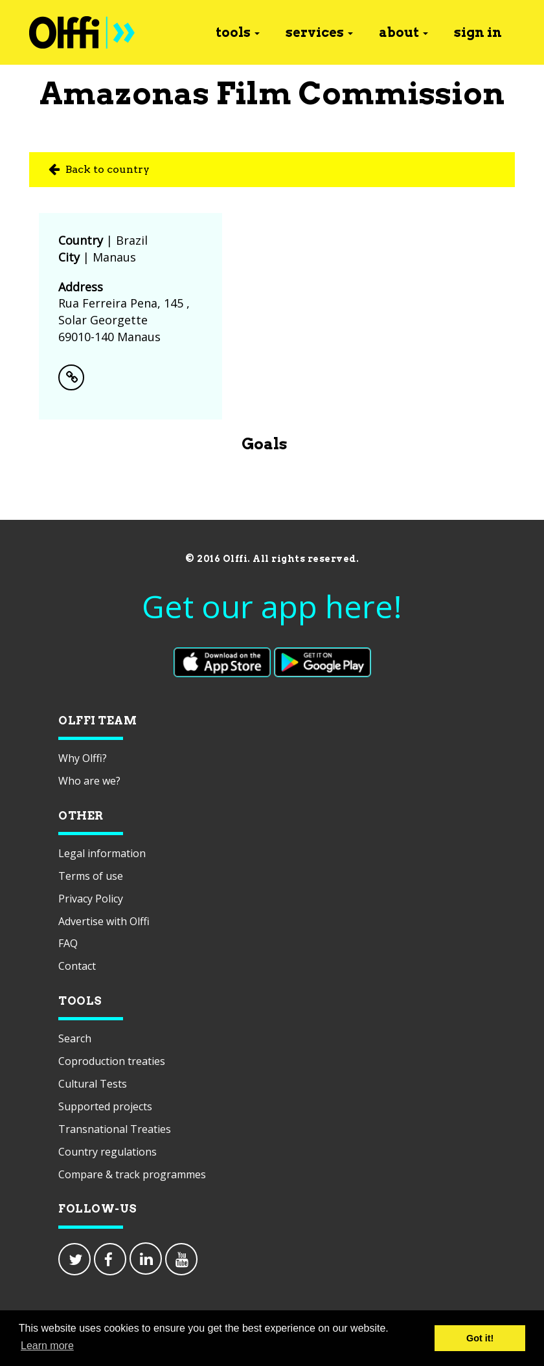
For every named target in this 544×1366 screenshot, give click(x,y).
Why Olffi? (82, 758)
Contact (77, 966)
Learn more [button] (47, 1345)
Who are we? (89, 781)
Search (74, 1038)
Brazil (132, 240)
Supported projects (105, 1106)
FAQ (68, 943)
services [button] (319, 32)
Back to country (99, 169)
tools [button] (238, 32)
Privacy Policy (90, 898)
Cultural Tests (92, 1084)
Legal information (102, 853)
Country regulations (107, 1152)
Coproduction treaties (111, 1061)
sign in (478, 32)
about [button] (403, 32)
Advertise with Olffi (104, 921)
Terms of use (90, 876)
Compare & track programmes (132, 1174)
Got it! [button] (479, 1338)
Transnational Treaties (114, 1129)
